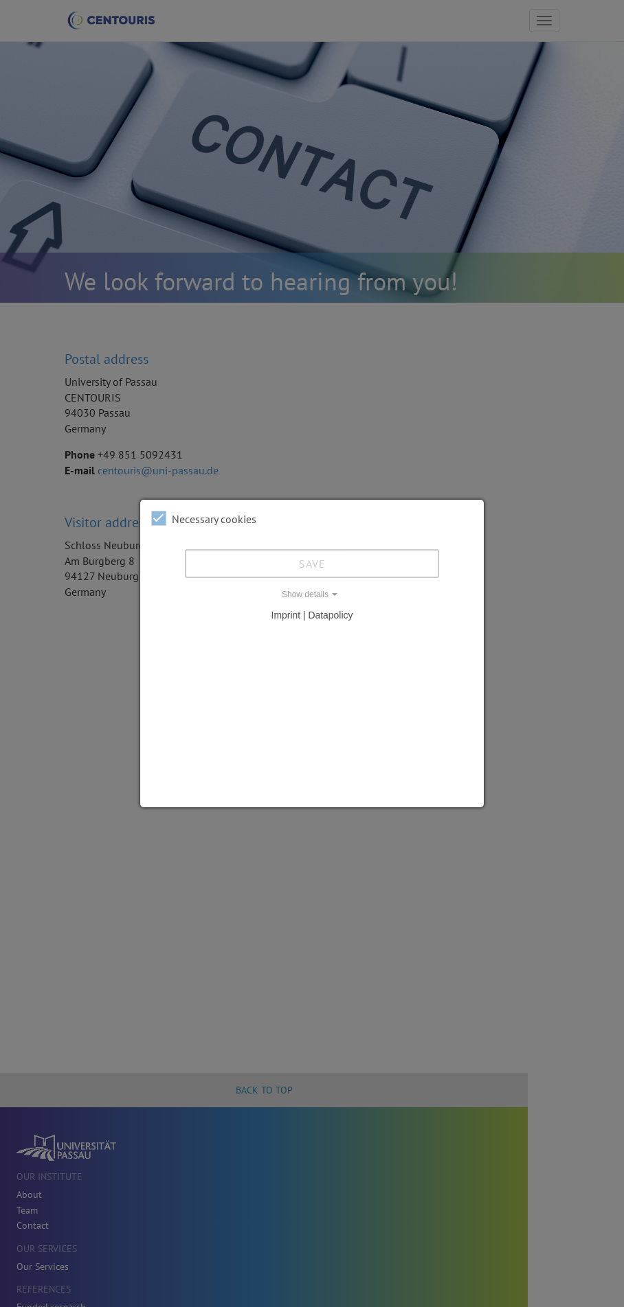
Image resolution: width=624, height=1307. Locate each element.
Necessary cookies (203, 518)
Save (312, 563)
